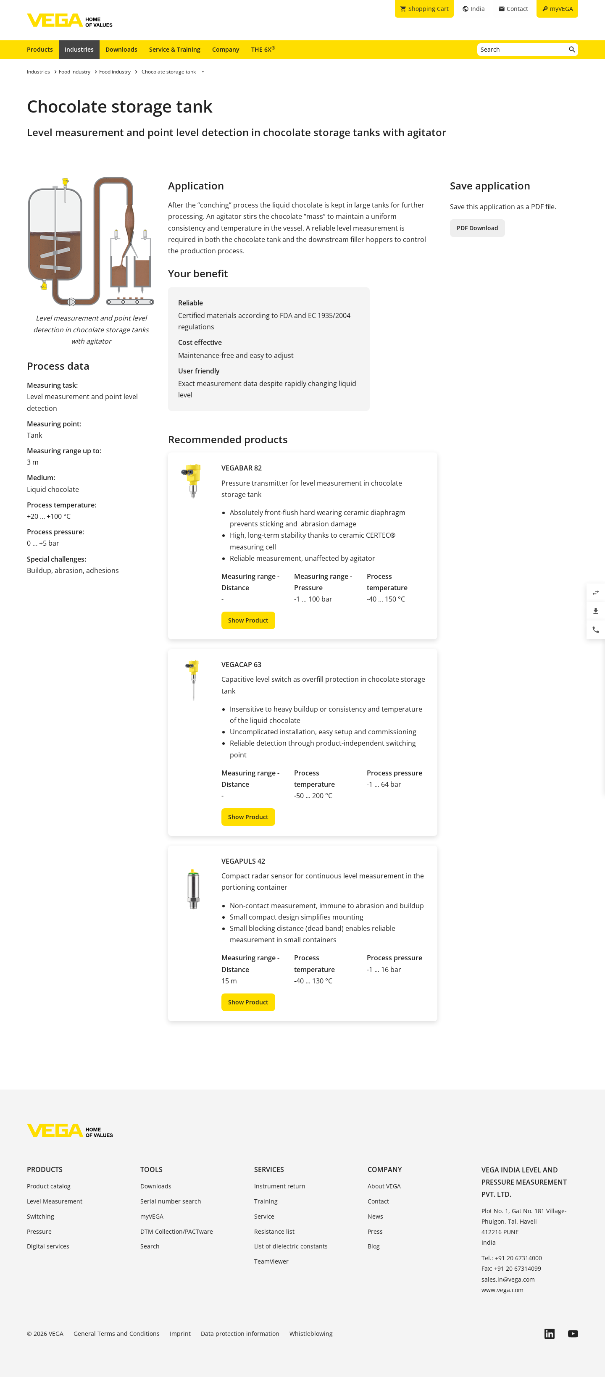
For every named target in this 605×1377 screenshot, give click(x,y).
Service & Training (174, 49)
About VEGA (384, 1186)
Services (269, 1169)
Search (150, 1246)
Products (40, 49)
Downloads (121, 49)
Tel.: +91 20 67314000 (511, 1258)
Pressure (39, 1231)
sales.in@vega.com (508, 1279)
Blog (374, 1246)
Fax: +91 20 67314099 (511, 1268)
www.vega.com (502, 1290)
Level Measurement (54, 1201)
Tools (151, 1169)
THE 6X (263, 49)
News (375, 1216)
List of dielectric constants (291, 1246)
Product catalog (49, 1186)
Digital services (48, 1246)
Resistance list (274, 1231)
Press (375, 1231)
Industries (79, 49)
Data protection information (240, 1334)
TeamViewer (271, 1261)
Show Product (248, 620)
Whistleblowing (311, 1334)
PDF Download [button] (477, 228)
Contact (378, 1201)
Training (266, 1201)
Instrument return (279, 1186)
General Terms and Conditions (117, 1334)
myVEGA (151, 1216)
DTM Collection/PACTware (176, 1231)
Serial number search (170, 1201)
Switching (40, 1216)
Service (264, 1216)
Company (225, 49)
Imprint (180, 1334)
